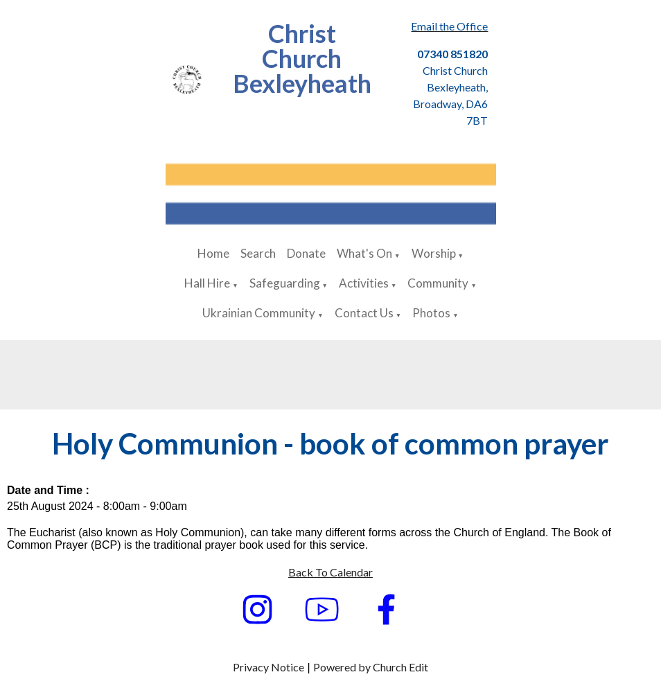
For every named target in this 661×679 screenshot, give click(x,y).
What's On (364, 253)
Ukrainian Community (258, 313)
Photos (431, 313)
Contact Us (364, 313)
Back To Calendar (330, 572)
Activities (364, 283)
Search (258, 253)
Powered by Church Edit (370, 666)
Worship (434, 253)
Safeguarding (284, 283)
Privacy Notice (268, 666)
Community (437, 283)
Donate (306, 253)
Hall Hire (207, 283)
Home (213, 253)
